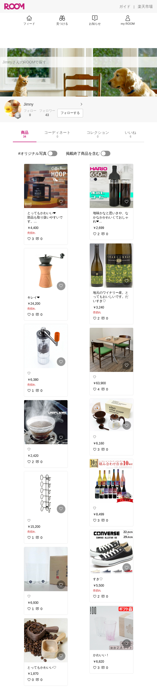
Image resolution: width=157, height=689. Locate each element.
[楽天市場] (145, 6)
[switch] (52, 153)
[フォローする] (70, 113)
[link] (46, 186)
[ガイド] (124, 6)
